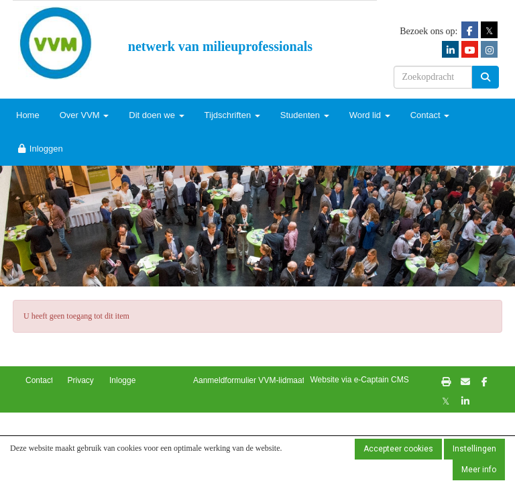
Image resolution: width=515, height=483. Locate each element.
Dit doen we (156, 115)
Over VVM (84, 115)
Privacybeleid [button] (91, 380)
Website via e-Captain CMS (359, 379)
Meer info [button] (478, 469)
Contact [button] (39, 380)
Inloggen (39, 149)
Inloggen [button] (124, 380)
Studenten (304, 115)
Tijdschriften (232, 115)
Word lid (369, 115)
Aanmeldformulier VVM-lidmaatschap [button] (259, 380)
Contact (429, 115)
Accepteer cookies (398, 448)
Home (28, 115)
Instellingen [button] (474, 448)
